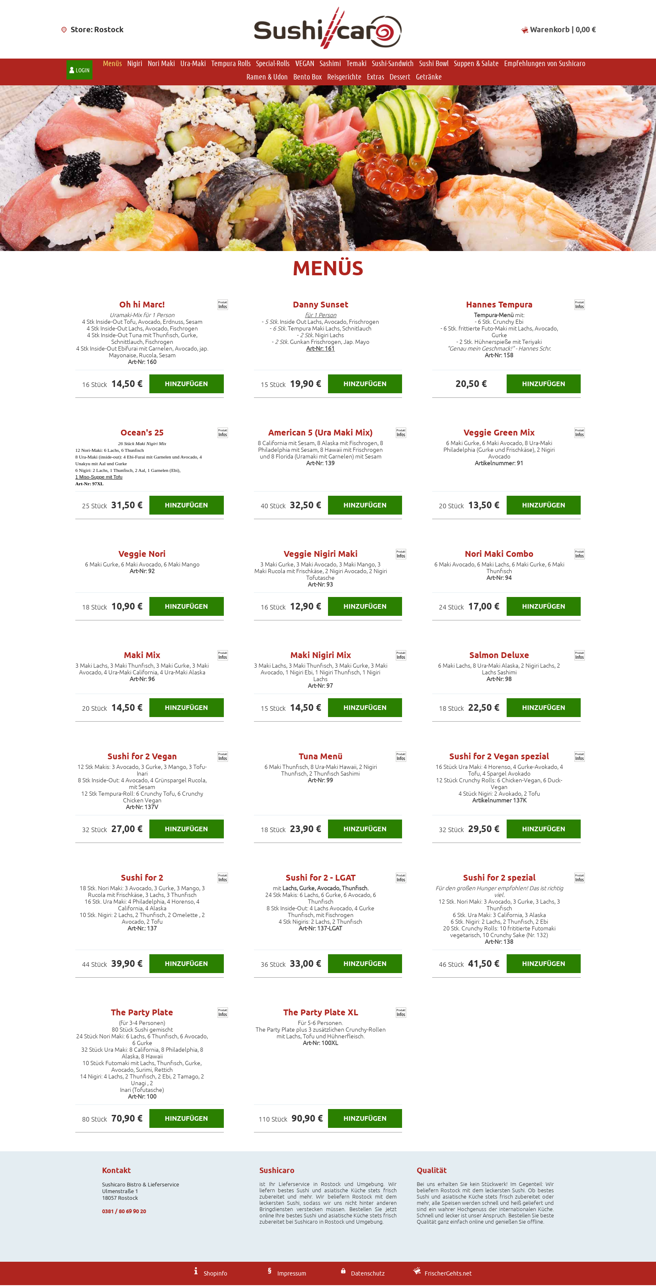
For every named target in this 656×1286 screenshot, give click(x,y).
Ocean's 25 (142, 433)
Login (83, 70)
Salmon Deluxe (499, 656)
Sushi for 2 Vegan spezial (499, 757)
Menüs (112, 64)
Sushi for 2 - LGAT (321, 879)
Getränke (429, 77)
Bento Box (307, 77)
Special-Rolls (273, 64)
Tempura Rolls (231, 64)
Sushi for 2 (142, 879)
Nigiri (134, 64)
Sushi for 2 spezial (499, 879)
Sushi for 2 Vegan (142, 757)
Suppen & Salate (476, 64)
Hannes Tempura (499, 305)
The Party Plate (142, 1013)
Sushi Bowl (433, 64)
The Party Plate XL (320, 1013)
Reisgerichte (344, 77)
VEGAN (304, 64)
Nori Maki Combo (499, 555)
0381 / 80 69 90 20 (124, 1212)
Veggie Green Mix (499, 433)
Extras (375, 77)
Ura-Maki (193, 64)
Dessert (400, 77)
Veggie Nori (142, 555)
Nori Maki (161, 64)
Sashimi (330, 64)
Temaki (356, 64)
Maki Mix (142, 656)
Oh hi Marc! (142, 305)
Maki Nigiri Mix (320, 656)
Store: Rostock (91, 29)
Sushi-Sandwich (393, 64)
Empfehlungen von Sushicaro (544, 64)
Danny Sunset (320, 305)
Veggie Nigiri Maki (321, 555)
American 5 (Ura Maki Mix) (320, 433)
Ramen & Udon (267, 77)
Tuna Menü (321, 757)
